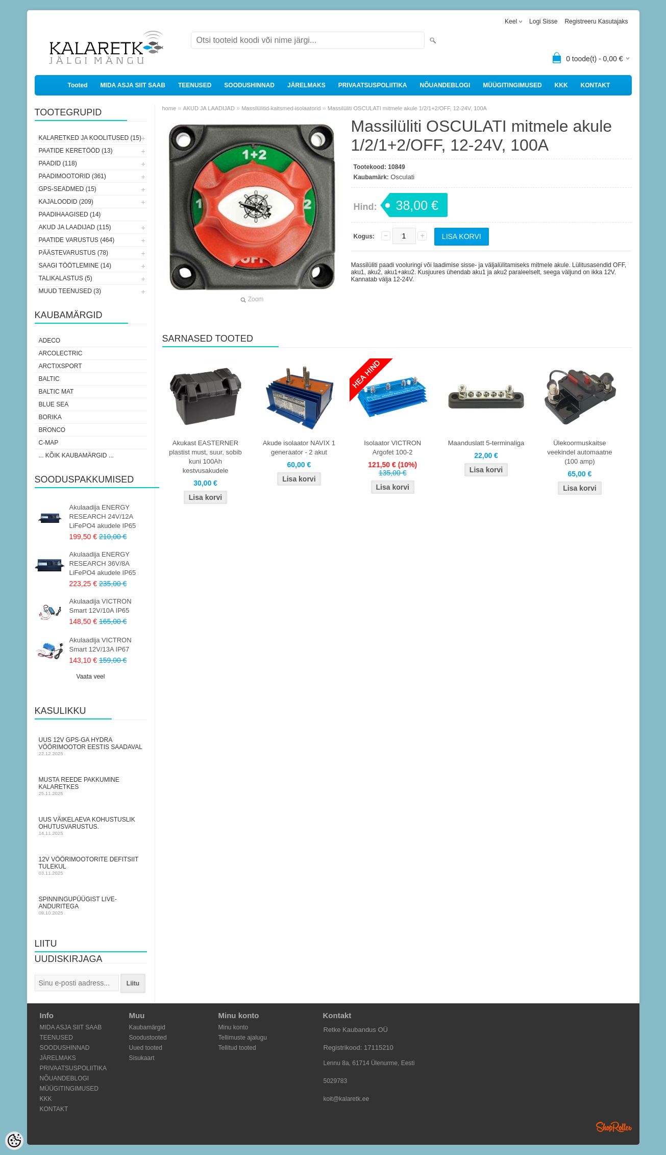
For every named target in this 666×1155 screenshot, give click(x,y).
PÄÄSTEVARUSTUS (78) (73, 252)
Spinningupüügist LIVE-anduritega (91, 906)
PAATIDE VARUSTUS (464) (77, 240)
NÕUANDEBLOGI (445, 85)
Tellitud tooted (237, 1047)
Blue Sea (54, 404)
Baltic (49, 378)
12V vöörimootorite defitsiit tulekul (91, 866)
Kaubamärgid (147, 1027)
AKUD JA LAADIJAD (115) (75, 227)
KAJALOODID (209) (66, 201)
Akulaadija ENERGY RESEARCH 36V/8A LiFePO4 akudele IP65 (102, 563)
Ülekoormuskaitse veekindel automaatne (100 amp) (579, 452)
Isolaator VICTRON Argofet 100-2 (392, 447)
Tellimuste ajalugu (242, 1037)
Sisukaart (142, 1058)
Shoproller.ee (614, 1127)
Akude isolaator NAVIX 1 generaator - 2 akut (299, 447)
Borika (50, 417)
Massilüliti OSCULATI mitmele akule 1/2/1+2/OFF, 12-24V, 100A (407, 108)
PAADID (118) (58, 163)
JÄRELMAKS (306, 85)
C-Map (49, 442)
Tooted (78, 85)
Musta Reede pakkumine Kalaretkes (91, 786)
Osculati (402, 177)
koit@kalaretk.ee (346, 1098)
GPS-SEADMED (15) (67, 188)
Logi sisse (543, 21)
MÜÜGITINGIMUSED (512, 85)
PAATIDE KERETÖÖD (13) (76, 150)
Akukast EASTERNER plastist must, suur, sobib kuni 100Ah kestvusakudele (205, 456)
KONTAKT (595, 85)
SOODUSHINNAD (249, 85)
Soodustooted (148, 1037)
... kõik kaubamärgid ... (76, 455)
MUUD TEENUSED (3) (70, 291)
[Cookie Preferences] (14, 1141)
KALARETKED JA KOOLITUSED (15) (90, 137)
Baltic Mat (56, 391)
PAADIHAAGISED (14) (70, 214)
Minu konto (233, 1027)
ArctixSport (60, 366)
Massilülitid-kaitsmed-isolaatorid (280, 108)
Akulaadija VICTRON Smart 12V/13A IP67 (100, 644)
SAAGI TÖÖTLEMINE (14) (75, 265)
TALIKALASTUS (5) (65, 278)
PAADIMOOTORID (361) (72, 176)
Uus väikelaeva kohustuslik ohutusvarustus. (91, 826)
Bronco (52, 430)
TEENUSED (194, 85)
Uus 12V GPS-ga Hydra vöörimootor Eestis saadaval (91, 746)
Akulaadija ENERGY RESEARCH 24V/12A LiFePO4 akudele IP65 (102, 516)
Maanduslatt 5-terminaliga (486, 443)
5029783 (336, 1081)
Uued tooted (145, 1047)
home (169, 108)
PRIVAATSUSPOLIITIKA (372, 85)
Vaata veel (91, 676)
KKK (561, 85)
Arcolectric (61, 353)
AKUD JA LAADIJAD (208, 108)
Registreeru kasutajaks (596, 21)
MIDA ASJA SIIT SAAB (133, 85)
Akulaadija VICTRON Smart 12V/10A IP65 (100, 605)
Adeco (50, 340)
